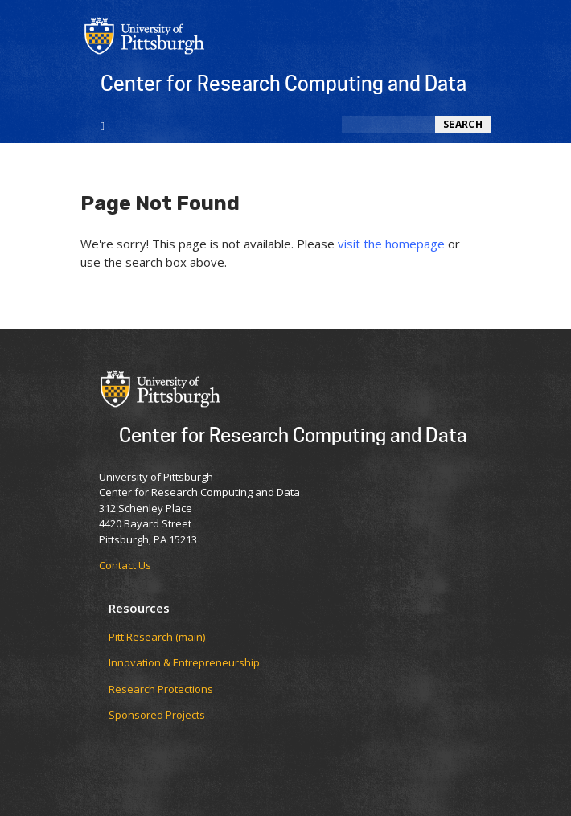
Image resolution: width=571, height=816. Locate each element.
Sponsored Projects (157, 714)
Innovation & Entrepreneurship (184, 662)
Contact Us (125, 565)
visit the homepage (391, 244)
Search (463, 124)
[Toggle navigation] (102, 124)
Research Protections (161, 689)
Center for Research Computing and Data (283, 83)
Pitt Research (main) (157, 636)
